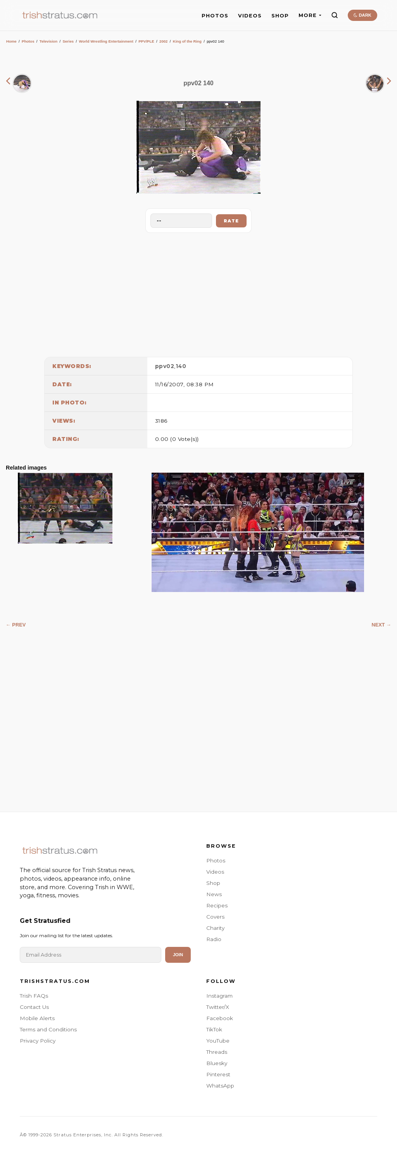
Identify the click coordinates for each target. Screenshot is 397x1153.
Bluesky (216, 1063)
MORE (310, 15)
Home (11, 41)
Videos (215, 872)
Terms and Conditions (48, 1029)
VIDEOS (250, 16)
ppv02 (164, 366)
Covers (215, 917)
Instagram (219, 996)
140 (181, 366)
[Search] (334, 15)
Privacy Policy (37, 1041)
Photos (28, 41)
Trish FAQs (34, 996)
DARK (362, 15)
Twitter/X (217, 1007)
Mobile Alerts (37, 1018)
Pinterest (218, 1074)
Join (178, 954)
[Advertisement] (198, 292)
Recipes (217, 905)
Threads (216, 1052)
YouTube (218, 1041)
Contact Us (34, 1007)
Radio (213, 939)
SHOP (280, 16)
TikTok (214, 1029)
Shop (213, 883)
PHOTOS (215, 16)
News (214, 894)
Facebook (219, 1018)
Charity (215, 928)
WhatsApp (220, 1085)
